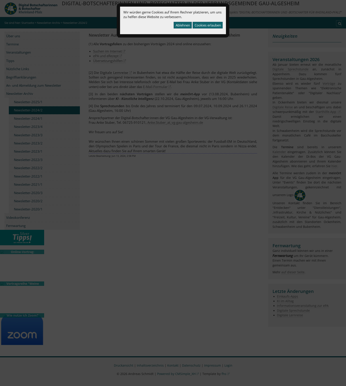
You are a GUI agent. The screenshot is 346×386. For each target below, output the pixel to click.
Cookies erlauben (208, 25)
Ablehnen (183, 25)
